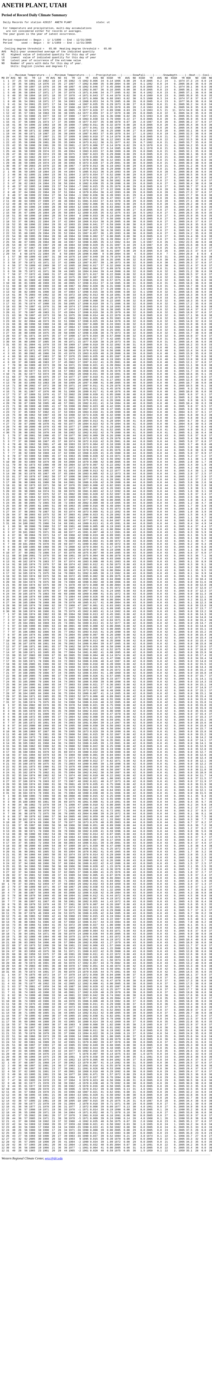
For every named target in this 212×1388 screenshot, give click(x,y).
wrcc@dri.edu (54, 1384)
